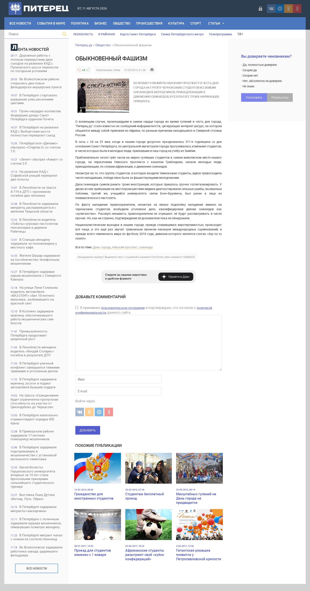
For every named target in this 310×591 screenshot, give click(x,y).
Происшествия (150, 23)
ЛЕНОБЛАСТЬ (83, 34)
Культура (177, 23)
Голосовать (254, 97)
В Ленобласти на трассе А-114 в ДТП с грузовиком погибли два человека (33, 192)
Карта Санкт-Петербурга (138, 34)
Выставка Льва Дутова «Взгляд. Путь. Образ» (33, 499)
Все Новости (20, 23)
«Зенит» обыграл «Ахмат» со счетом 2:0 (35, 162)
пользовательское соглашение (123, 308)
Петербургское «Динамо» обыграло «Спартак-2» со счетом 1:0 (36, 148)
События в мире (51, 23)
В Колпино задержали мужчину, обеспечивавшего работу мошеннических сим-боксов (32, 319)
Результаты (279, 97)
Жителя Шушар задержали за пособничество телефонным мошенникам (35, 261)
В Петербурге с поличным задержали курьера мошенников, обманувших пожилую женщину (36, 526)
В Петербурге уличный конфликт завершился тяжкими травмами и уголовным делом (35, 369)
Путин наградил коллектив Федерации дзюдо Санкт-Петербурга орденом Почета (36, 116)
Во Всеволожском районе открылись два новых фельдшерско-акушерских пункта (36, 83)
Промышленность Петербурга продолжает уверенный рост (29, 337)
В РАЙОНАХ (106, 34)
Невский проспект (125, 247)
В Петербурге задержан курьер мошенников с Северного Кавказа (36, 277)
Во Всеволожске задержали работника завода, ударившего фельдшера (34, 558)
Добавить (88, 430)
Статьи (215, 23)
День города (102, 247)
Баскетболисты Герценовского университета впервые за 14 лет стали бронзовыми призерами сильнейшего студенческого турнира (33, 480)
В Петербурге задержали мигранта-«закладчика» (34, 512)
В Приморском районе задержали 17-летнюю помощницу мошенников (32, 438)
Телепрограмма (220, 34)
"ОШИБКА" (189, 257)
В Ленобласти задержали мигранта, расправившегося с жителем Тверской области (35, 208)
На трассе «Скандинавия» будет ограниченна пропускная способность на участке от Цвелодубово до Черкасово (35, 403)
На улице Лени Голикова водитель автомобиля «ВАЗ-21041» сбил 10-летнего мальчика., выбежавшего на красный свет (34, 297)
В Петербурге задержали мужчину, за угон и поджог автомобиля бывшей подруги (34, 385)
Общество (122, 23)
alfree (117, 70)
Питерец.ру (83, 45)
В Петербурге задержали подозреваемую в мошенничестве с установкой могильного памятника (34, 456)
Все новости (36, 575)
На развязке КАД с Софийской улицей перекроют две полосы (34, 176)
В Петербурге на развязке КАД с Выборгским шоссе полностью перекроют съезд (35, 132)
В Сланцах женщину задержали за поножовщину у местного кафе (34, 245)
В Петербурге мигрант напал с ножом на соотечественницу (32, 542)
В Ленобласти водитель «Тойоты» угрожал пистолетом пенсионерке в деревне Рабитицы (34, 227)
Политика (80, 23)
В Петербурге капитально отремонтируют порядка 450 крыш (34, 421)
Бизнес (101, 23)
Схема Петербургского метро (182, 34)
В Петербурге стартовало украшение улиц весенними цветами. (34, 99)
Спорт (196, 23)
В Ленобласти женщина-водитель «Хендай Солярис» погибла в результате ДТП (34, 353)
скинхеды (146, 247)
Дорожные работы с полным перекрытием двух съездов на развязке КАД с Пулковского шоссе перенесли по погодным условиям (35, 63)
